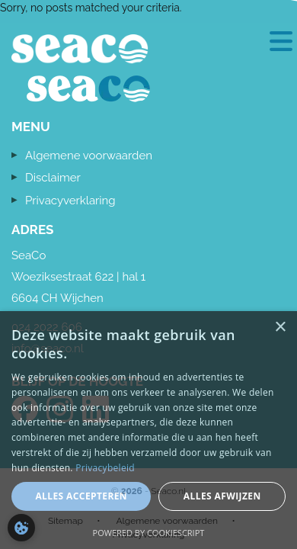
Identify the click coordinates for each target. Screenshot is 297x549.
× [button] (280, 327)
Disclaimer (53, 178)
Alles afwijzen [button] (222, 496)
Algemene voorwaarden (88, 155)
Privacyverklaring (70, 200)
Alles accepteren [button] (81, 496)
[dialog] (148, 430)
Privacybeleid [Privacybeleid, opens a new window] (105, 467)
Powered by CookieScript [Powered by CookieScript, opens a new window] (149, 532)
